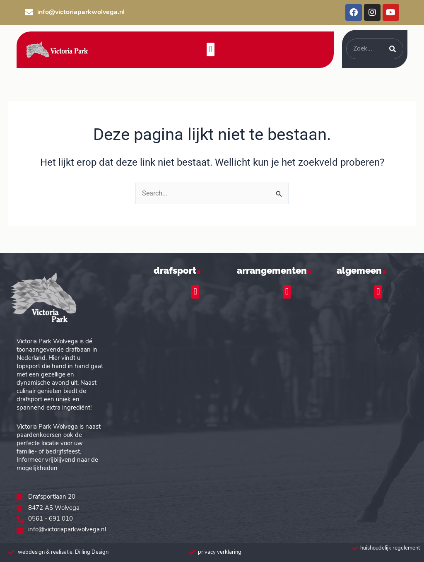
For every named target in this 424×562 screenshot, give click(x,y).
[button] (210, 49)
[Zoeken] (392, 49)
